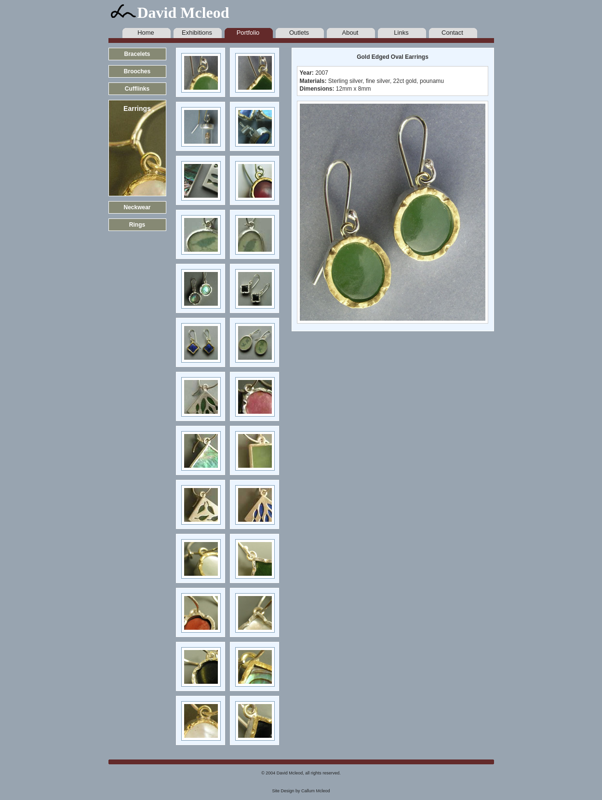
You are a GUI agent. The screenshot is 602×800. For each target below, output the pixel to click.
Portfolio (248, 32)
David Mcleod (183, 12)
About (350, 32)
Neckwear (136, 207)
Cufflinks (137, 88)
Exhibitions (197, 32)
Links (401, 32)
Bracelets (137, 54)
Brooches (137, 71)
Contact (452, 32)
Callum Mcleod (315, 790)
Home (145, 32)
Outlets (299, 32)
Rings (137, 224)
